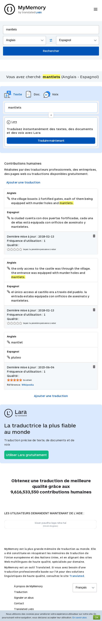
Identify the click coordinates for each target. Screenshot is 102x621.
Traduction (20, 591)
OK (96, 617)
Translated (24, 609)
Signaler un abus (24, 597)
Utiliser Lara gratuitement (26, 455)
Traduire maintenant (51, 140)
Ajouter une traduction (23, 182)
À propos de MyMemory (28, 586)
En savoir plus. (79, 617)
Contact (19, 603)
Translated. (77, 575)
